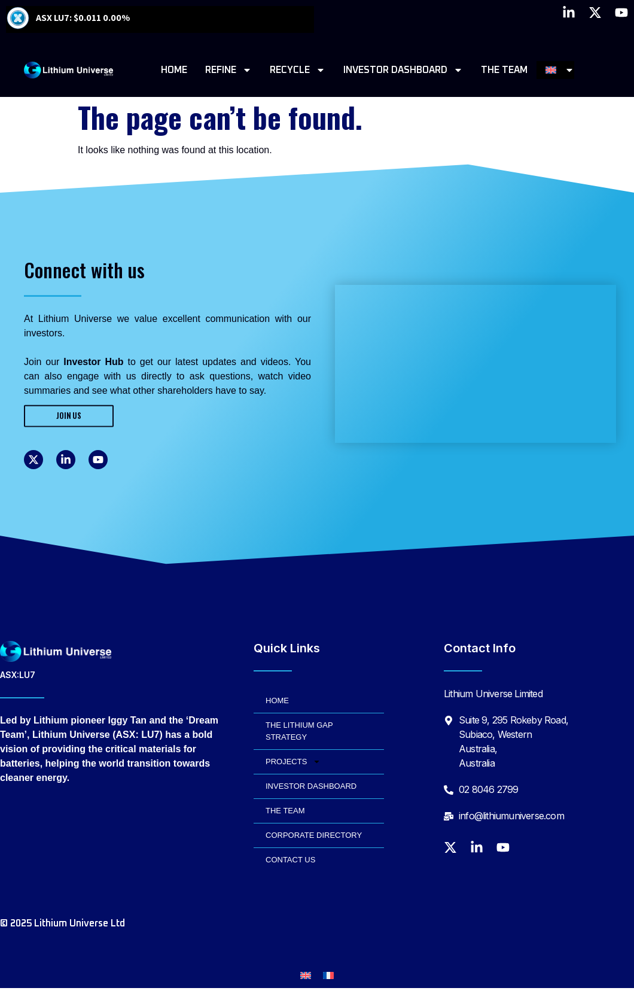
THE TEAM (504, 70)
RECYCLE (297, 70)
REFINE (228, 70)
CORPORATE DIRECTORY (314, 835)
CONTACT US (290, 859)
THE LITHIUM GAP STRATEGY (299, 731)
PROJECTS (293, 761)
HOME (174, 70)
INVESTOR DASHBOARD (403, 70)
